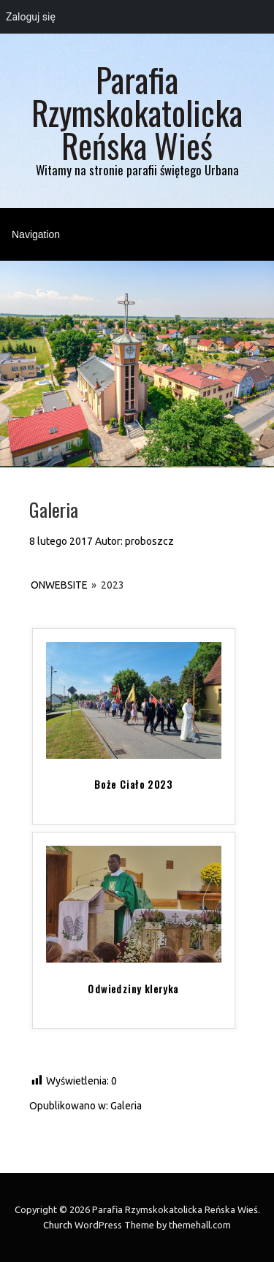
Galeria (126, 1106)
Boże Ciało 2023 (133, 784)
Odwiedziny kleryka (133, 989)
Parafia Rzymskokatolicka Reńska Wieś (137, 112)
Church (57, 1225)
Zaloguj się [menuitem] (31, 17)
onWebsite (59, 585)
